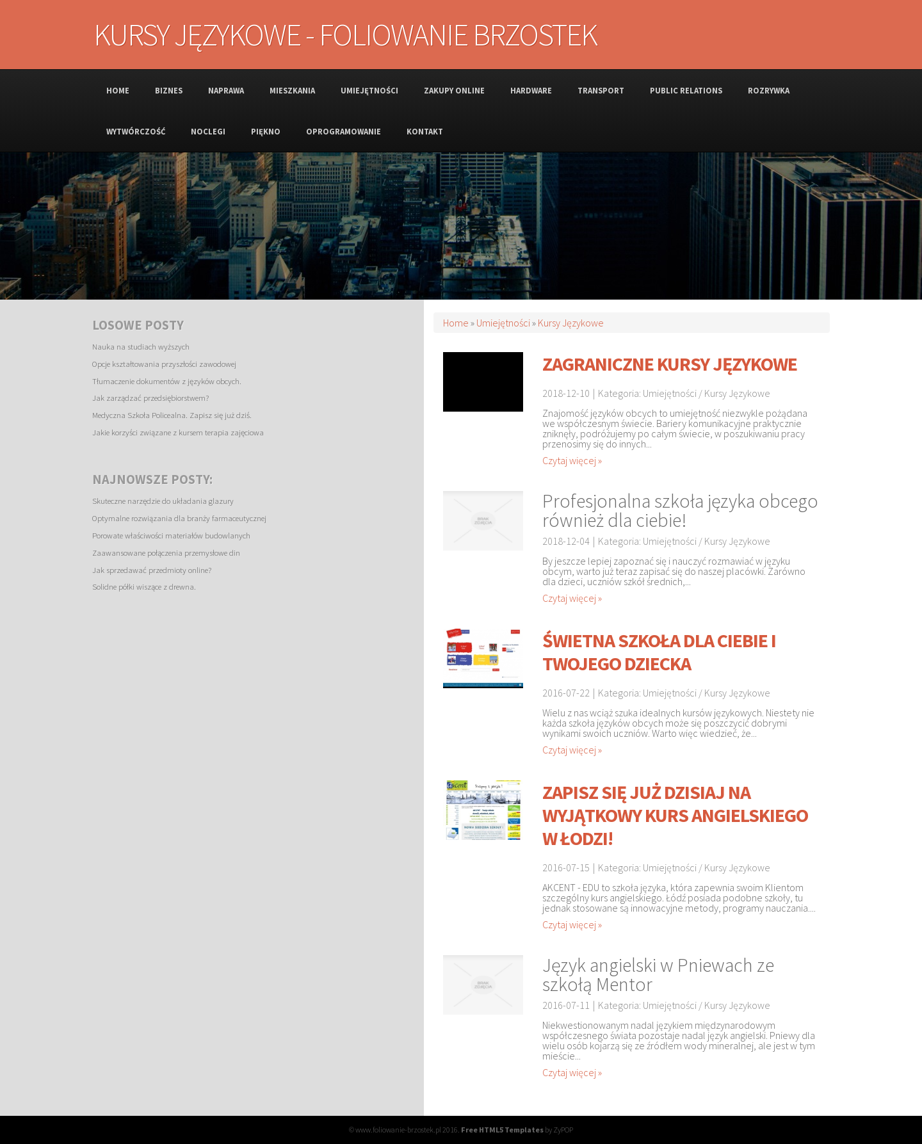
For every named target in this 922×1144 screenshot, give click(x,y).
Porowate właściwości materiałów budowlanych (171, 535)
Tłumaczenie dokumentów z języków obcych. (166, 381)
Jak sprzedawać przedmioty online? (151, 570)
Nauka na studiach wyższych (141, 346)
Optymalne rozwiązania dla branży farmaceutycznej (179, 518)
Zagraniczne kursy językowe (669, 363)
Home (456, 322)
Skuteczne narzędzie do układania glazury (163, 500)
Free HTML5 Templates (502, 1129)
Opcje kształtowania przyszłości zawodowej (164, 364)
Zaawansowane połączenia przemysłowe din (166, 552)
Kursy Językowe (571, 322)
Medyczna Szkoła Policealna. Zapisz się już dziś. (172, 415)
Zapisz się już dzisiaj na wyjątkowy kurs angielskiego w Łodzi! (675, 815)
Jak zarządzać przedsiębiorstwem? (150, 397)
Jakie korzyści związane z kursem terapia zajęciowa (178, 432)
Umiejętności (503, 322)
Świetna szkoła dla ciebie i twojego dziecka (659, 651)
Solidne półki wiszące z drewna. (144, 586)
